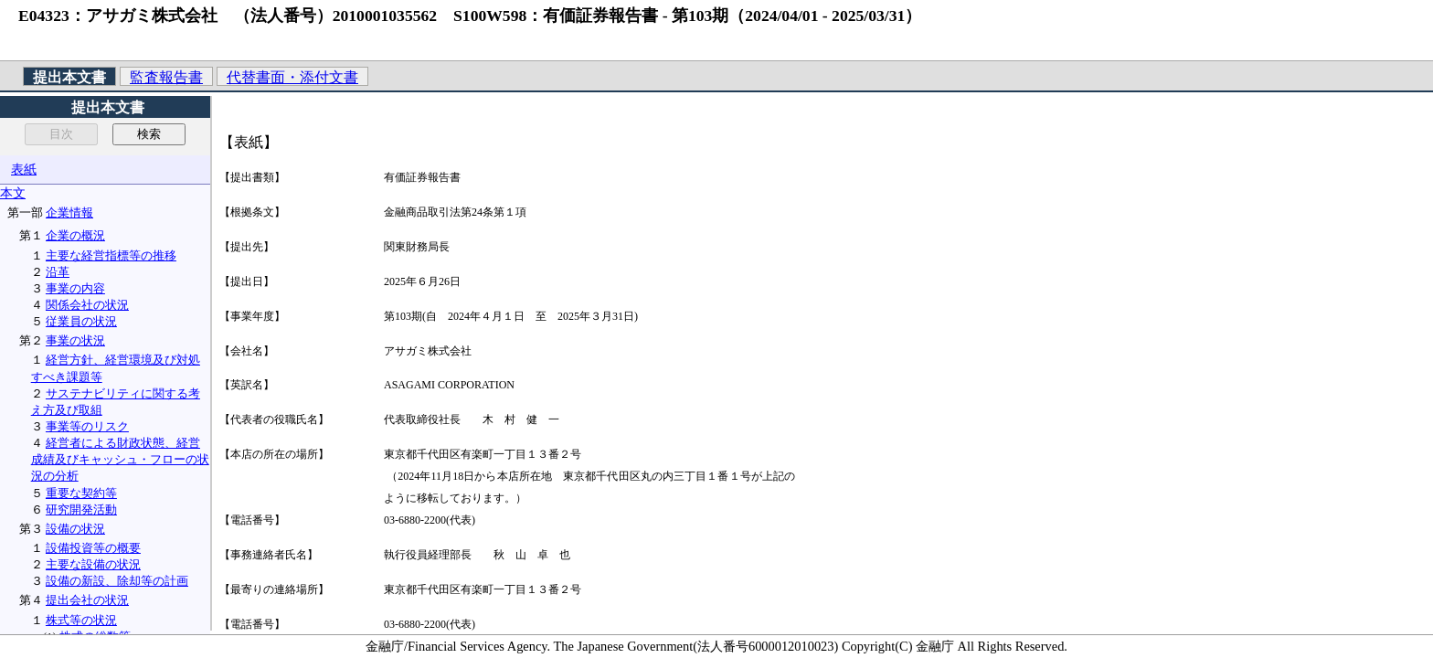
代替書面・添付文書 (292, 77)
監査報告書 (166, 77)
